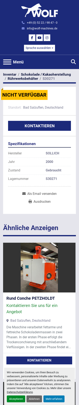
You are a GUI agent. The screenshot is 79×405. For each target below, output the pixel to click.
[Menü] (7, 61)
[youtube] (39, 37)
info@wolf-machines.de (41, 28)
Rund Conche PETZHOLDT (30, 298)
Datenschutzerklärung (20, 392)
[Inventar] (9, 74)
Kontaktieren (40, 125)
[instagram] (47, 37)
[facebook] (32, 37)
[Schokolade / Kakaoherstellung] (46, 74)
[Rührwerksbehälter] (23, 78)
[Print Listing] (39, 202)
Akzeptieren (16, 398)
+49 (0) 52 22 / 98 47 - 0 (41, 22)
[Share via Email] (39, 194)
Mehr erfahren (54, 398)
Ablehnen (34, 398)
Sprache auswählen (38, 48)
